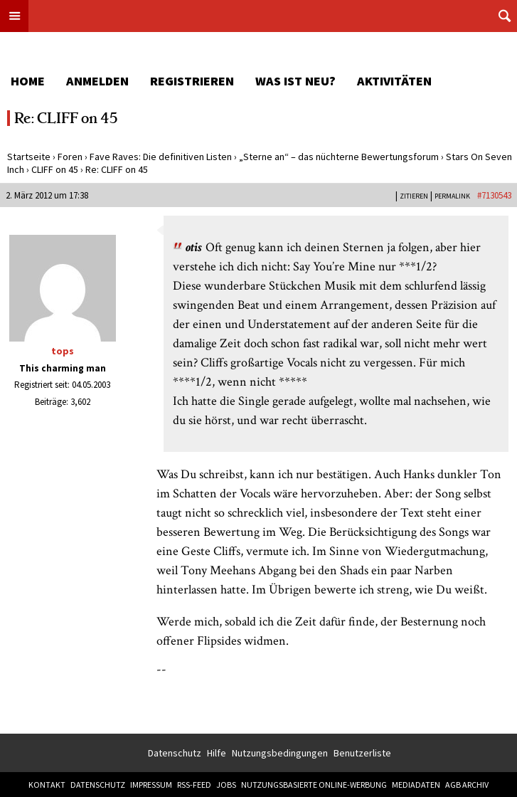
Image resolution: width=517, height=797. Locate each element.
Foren (70, 156)
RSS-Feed (194, 784)
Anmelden (97, 81)
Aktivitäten (394, 81)
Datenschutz (174, 752)
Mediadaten (416, 784)
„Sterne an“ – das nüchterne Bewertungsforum (339, 156)
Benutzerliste (362, 752)
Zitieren (414, 196)
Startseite (28, 156)
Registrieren (192, 81)
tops (62, 350)
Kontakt (46, 784)
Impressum (151, 784)
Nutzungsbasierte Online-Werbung (314, 784)
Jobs (226, 784)
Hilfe (216, 752)
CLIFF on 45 (54, 169)
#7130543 (494, 195)
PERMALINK (452, 196)
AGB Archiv (467, 784)
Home (28, 81)
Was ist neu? (295, 81)
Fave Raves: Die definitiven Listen (161, 156)
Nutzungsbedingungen (280, 752)
